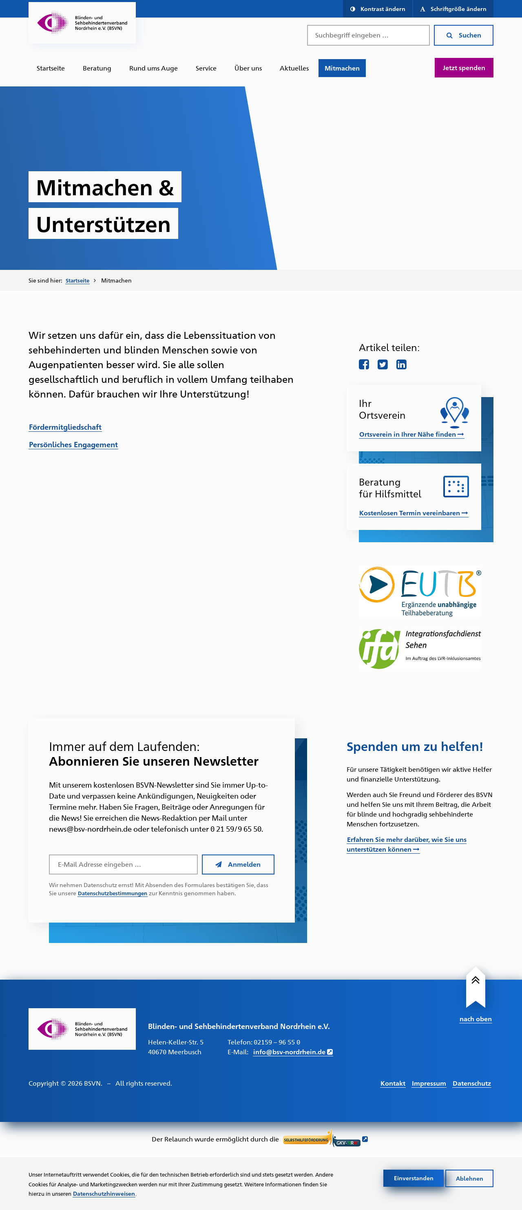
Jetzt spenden (464, 67)
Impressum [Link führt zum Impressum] (429, 1083)
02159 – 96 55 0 (277, 1042)
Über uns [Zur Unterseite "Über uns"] (248, 68)
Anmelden (238, 864)
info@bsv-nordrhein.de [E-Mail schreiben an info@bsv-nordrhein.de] (289, 1052)
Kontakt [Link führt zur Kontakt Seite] (392, 1083)
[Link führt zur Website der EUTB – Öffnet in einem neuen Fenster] (420, 592)
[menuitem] (51, 68)
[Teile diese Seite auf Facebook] (364, 363)
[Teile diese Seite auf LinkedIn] (403, 363)
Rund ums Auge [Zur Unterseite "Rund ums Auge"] (153, 68)
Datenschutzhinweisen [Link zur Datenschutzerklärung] (177, 1193)
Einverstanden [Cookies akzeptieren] (414, 1177)
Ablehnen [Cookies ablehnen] (469, 1177)
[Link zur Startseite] (82, 1029)
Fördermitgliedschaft (65, 426)
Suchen (464, 35)
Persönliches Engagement (73, 443)
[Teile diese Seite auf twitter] (383, 363)
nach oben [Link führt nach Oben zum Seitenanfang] (476, 1017)
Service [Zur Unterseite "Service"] (206, 68)
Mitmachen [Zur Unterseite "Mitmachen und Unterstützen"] (342, 68)
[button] (377, 9)
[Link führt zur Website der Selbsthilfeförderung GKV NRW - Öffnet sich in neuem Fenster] (325, 1140)
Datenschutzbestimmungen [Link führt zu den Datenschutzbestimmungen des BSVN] (115, 893)
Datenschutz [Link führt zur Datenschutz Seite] (472, 1083)
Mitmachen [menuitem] (118, 280)
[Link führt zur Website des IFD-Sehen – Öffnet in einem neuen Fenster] (420, 649)
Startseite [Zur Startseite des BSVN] (51, 68)
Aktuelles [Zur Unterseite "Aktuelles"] (294, 68)
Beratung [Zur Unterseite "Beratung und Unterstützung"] (97, 68)
